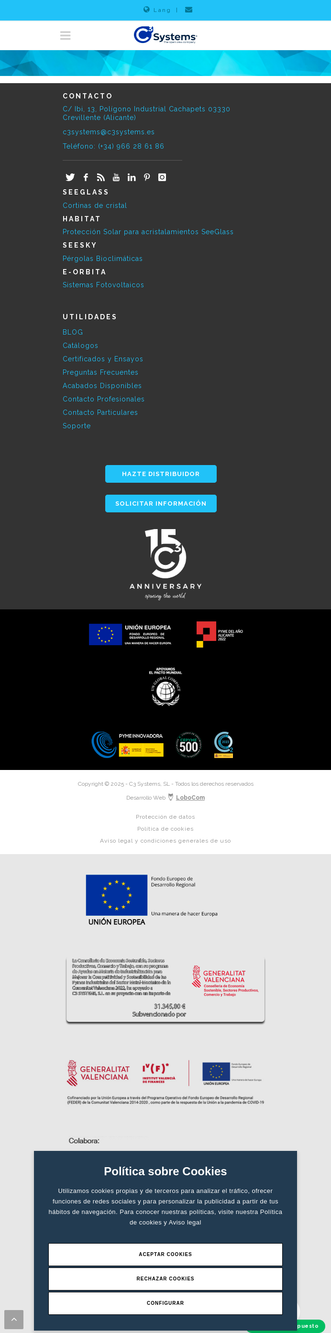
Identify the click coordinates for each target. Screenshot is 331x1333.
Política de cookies (165, 828)
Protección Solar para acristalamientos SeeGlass (148, 232)
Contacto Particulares (100, 412)
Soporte (77, 426)
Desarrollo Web (165, 797)
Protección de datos (165, 816)
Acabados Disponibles (102, 386)
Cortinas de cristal (95, 205)
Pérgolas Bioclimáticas (103, 258)
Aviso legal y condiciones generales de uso (165, 840)
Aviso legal (185, 1222)
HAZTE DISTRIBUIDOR (161, 473)
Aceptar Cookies (165, 1254)
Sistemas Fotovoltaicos (103, 285)
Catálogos (81, 345)
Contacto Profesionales (104, 399)
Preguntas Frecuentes (101, 372)
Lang (157, 9)
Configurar (165, 1303)
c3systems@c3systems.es (109, 132)
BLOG (73, 332)
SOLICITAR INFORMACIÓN (161, 503)
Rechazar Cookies (165, 1278)
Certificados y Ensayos (103, 359)
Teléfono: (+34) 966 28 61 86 (114, 146)
